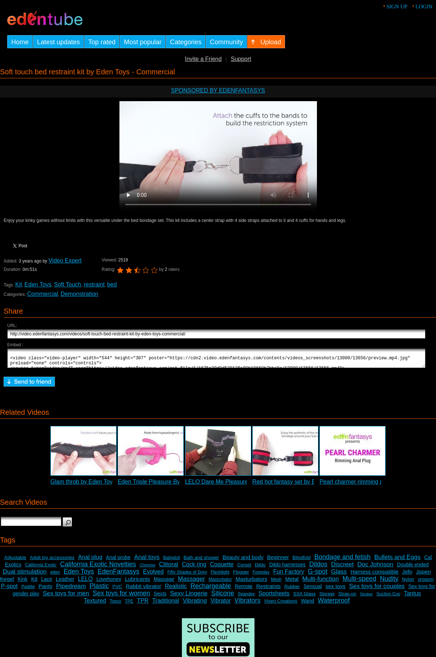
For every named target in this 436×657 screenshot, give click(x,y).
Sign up (396, 6)
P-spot (9, 589)
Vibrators (248, 603)
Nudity (389, 582)
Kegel (7, 582)
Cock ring (194, 568)
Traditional (165, 604)
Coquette (222, 568)
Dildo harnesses (287, 568)
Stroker (366, 597)
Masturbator (220, 582)
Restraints (268, 589)
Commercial (42, 294)
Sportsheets (273, 597)
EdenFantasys (118, 574)
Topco (115, 604)
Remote (244, 589)
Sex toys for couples (377, 589)
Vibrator (221, 604)
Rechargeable (211, 589)
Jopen (423, 575)
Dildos (318, 567)
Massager (191, 582)
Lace (46, 582)
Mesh (276, 582)
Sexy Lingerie (189, 596)
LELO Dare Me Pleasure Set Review (232, 485)
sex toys (335, 589)
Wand (307, 604)
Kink (22, 582)
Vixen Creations (281, 604)
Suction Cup (388, 597)
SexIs (160, 597)
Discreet (342, 567)
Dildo (260, 568)
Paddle (28, 589)
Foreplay (261, 575)
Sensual (312, 589)
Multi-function (320, 582)
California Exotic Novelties (98, 567)
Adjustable (15, 560)
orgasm (425, 582)
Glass (339, 574)
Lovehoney (108, 582)
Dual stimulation (24, 574)
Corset (244, 568)
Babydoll (171, 560)
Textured (95, 604)
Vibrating (195, 603)
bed (112, 284)
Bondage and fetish (342, 560)
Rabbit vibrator (143, 589)
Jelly (407, 575)
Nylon (408, 582)
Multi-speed (359, 582)
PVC (117, 589)
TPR (142, 604)
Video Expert (64, 260)
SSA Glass (304, 597)
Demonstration (79, 294)
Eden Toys (37, 284)
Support (241, 59)
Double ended (413, 568)
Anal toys (147, 560)
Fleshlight (220, 575)
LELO (85, 582)
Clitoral (168, 567)
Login (423, 6)
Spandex (246, 597)
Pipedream (71, 589)
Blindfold (302, 560)
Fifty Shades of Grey (187, 575)
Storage (327, 597)
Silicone (222, 596)
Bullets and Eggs (397, 560)
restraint (94, 284)
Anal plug (90, 560)
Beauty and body (243, 560)
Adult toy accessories (52, 560)
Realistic (176, 589)
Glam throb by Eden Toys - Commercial (101, 485)
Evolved (153, 575)
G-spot (317, 574)
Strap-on (347, 597)
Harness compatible (374, 575)
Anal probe (118, 560)
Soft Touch (67, 284)
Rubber (292, 589)
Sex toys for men (66, 596)
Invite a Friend (203, 59)
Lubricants (137, 582)
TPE (129, 604)
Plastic (99, 589)
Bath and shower (201, 560)
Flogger (241, 575)
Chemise (147, 568)
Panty (45, 589)
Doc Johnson (375, 567)
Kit (18, 284)
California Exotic (41, 568)
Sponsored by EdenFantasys (218, 90)
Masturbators (252, 582)
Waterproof (334, 603)
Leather (65, 582)
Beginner (278, 560)
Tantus (412, 597)
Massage (164, 582)
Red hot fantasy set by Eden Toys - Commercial (313, 485)
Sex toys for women (121, 596)
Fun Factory (288, 575)
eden (55, 575)
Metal (292, 582)
